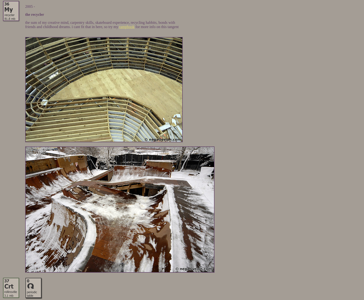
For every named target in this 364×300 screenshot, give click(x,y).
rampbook (126, 27)
